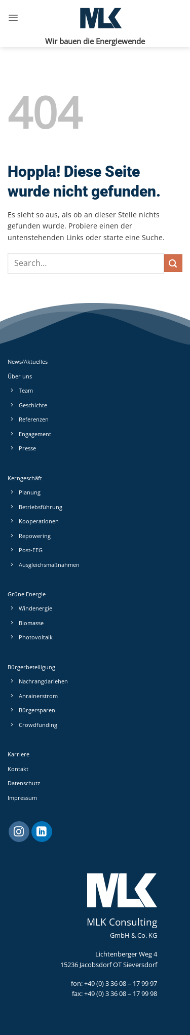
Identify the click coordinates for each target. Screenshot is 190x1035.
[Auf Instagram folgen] (19, 831)
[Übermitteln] (173, 263)
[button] (13, 17)
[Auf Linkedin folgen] (41, 831)
